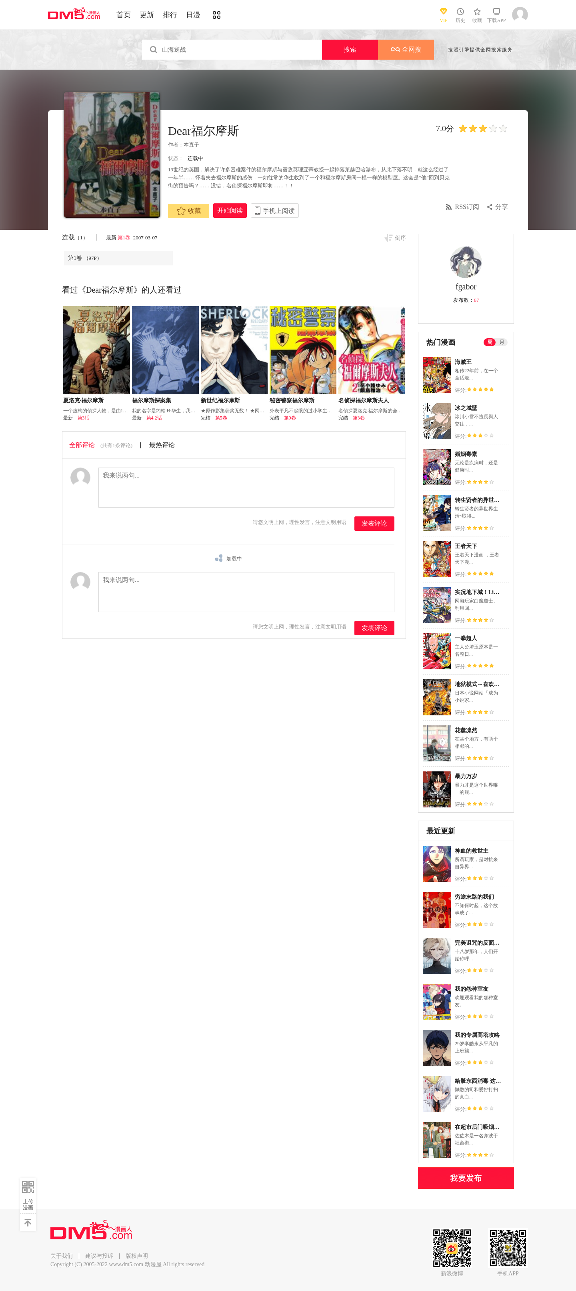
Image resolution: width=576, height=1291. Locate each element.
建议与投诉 (99, 1256)
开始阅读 (230, 210)
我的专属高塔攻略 (477, 1035)
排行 (170, 15)
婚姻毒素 (466, 454)
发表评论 (374, 523)
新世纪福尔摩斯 (220, 401)
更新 (147, 15)
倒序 (400, 238)
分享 (501, 206)
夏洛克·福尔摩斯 (83, 401)
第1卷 (125, 238)
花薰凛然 (466, 730)
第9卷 (290, 418)
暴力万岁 (466, 776)
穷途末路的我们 (474, 897)
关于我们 (61, 1256)
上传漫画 (28, 1205)
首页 (123, 15)
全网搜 (406, 49)
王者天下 (466, 546)
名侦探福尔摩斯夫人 (363, 401)
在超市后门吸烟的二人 (483, 1127)
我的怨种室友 (471, 989)
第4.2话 (154, 418)
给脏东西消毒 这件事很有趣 (489, 1081)
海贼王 (463, 362)
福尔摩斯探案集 (151, 401)
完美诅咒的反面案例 (480, 943)
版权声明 (137, 1256)
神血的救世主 (471, 851)
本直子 (191, 145)
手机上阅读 (279, 210)
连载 (75, 237)
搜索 (350, 49)
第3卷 (359, 418)
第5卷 (221, 418)
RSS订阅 (467, 206)
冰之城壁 (466, 408)
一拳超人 (466, 638)
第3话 (84, 418)
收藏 (189, 211)
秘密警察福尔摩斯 (292, 401)
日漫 (193, 15)
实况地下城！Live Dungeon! (489, 592)
